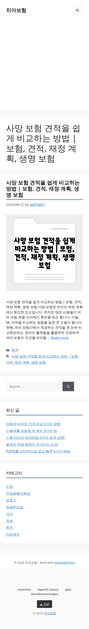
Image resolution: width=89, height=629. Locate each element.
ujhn (68, 589)
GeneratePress (64, 562)
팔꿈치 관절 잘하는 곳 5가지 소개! (32, 444)
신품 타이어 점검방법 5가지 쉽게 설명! (35, 437)
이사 (9, 514)
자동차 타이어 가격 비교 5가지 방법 (33, 424)
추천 (15, 350)
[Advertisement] (44, 66)
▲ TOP (44, 604)
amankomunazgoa (44, 594)
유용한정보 (14, 507)
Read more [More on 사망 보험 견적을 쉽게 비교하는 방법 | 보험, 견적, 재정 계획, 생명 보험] (60, 337)
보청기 (11, 500)
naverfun (24, 589)
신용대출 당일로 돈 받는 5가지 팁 (31, 430)
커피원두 (13, 534)
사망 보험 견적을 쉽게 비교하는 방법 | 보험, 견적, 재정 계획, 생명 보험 (43, 188)
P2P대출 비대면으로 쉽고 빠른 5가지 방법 (38, 451)
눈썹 (9, 486)
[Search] (68, 386)
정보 (9, 520)
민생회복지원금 (18, 493)
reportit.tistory (47, 589)
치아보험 (16, 10)
